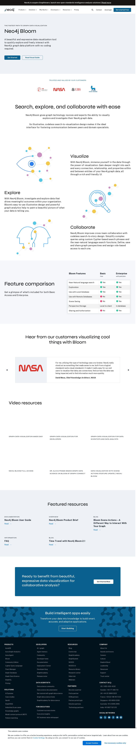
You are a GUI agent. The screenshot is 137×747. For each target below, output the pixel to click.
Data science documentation (47, 690)
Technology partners (76, 707)
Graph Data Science (12, 676)
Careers (103, 655)
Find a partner (74, 693)
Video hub (72, 676)
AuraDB (8, 648)
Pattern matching (11, 718)
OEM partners (73, 697)
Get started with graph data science (50, 693)
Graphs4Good (105, 662)
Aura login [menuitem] (108, 10)
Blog (70, 648)
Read (6, 524)
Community (41, 655)
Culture (103, 659)
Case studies (9, 697)
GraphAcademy (42, 673)
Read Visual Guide (32, 57)
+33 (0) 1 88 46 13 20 (113, 697)
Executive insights (43, 714)
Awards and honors (107, 652)
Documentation (42, 662)
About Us (103, 648)
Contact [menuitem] (99, 10)
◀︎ (7, 370)
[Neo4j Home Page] (9, 10)
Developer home (42, 659)
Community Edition (11, 662)
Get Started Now (103, 582)
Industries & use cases (13, 707)
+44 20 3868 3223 (110, 693)
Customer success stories (46, 710)
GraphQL (8, 680)
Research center (74, 673)
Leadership (104, 666)
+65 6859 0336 (114, 700)
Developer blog (42, 669)
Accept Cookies (92, 743)
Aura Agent (9, 655)
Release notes (42, 676)
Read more (106, 3)
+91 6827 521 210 (110, 707)
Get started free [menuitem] (122, 10)
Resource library (74, 669)
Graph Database (11, 673)
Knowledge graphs (12, 711)
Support (103, 673)
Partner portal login (76, 700)
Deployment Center (44, 666)
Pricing (7, 683)
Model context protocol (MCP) (16, 714)
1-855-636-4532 (109, 686)
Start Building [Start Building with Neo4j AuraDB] (67, 628)
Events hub (73, 652)
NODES (71, 662)
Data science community (45, 686)
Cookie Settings (39, 738)
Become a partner (75, 690)
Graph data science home (46, 697)
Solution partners (75, 704)
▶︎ (129, 370)
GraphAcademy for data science (48, 700)
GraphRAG (9, 704)
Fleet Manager (10, 669)
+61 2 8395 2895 (113, 704)
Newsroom (104, 669)
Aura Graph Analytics (12, 652)
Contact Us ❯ (105, 683)
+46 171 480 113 (112, 690)
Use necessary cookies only (115, 743)
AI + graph (40, 648)
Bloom (7, 659)
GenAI (7, 700)
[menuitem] (22, 10)
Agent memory (42, 652)
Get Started (12, 57)
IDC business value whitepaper (48, 717)
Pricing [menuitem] (76, 10)
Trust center (104, 676)
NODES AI (72, 666)
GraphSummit (73, 659)
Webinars (72, 680)
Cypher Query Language (13, 666)
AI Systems (9, 693)
